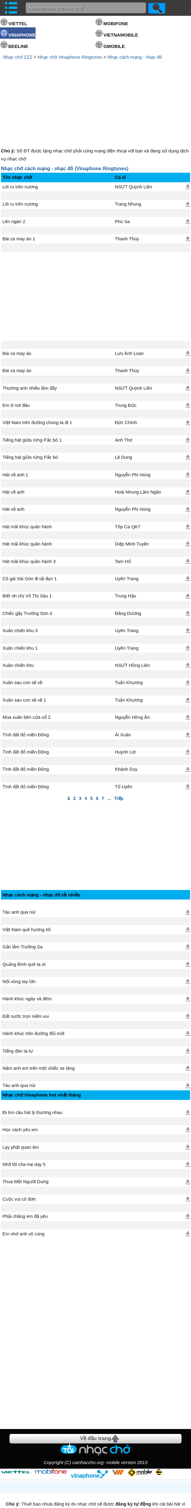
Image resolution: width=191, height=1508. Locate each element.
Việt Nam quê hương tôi (26, 880)
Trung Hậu (125, 543)
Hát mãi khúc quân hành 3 (28, 509)
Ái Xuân (123, 682)
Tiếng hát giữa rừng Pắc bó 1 (32, 387)
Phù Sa (122, 169)
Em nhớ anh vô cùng (23, 1184)
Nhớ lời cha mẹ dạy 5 (23, 1115)
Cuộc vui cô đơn (19, 1150)
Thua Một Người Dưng (25, 1132)
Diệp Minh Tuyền (132, 491)
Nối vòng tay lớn (19, 932)
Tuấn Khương (129, 630)
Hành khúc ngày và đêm (27, 949)
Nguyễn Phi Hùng (133, 422)
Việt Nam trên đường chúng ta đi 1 (37, 370)
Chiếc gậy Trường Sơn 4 (27, 561)
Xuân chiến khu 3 (19, 578)
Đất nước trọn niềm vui (25, 967)
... (109, 746)
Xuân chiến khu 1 (19, 595)
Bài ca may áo (16, 301)
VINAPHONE (22, 34)
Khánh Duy (126, 717)
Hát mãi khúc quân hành (27, 474)
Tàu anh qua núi (18, 862)
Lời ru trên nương (20, 134)
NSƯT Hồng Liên (132, 613)
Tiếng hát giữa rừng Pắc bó (30, 405)
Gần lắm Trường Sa (22, 897)
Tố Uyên (123, 734)
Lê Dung (123, 405)
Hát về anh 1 (15, 422)
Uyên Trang (127, 526)
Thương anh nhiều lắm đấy (29, 335)
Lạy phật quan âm (20, 1098)
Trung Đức (126, 353)
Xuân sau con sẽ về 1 (24, 647)
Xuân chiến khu (18, 613)
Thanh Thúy (127, 186)
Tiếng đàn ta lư (17, 1001)
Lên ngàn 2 (13, 169)
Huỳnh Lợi (125, 699)
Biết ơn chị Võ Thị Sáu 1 (27, 543)
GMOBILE (114, 46)
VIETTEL (17, 23)
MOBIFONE (115, 23)
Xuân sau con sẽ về (22, 630)
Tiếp (119, 746)
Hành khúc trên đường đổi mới (33, 984)
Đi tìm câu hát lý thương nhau (32, 1063)
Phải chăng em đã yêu (25, 1167)
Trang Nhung (128, 151)
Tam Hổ (123, 509)
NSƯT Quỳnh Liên (133, 134)
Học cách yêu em (20, 1080)
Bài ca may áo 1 (18, 186)
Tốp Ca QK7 (127, 474)
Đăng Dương (128, 561)
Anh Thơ (123, 387)
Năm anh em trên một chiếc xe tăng (38, 1019)
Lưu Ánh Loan (129, 301)
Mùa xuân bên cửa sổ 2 (26, 665)
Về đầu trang (95, 1389)
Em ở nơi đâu (16, 353)
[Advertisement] (96, 77)
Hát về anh (13, 439)
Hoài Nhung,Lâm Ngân (138, 439)
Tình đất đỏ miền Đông (25, 682)
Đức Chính (126, 370)
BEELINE (18, 46)
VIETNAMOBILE (120, 34)
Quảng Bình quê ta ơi (24, 915)
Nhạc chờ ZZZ (17, 57)
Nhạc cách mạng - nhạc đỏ (135, 57)
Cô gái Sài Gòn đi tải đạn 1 (29, 526)
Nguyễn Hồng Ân (132, 665)
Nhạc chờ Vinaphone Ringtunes (69, 57)
